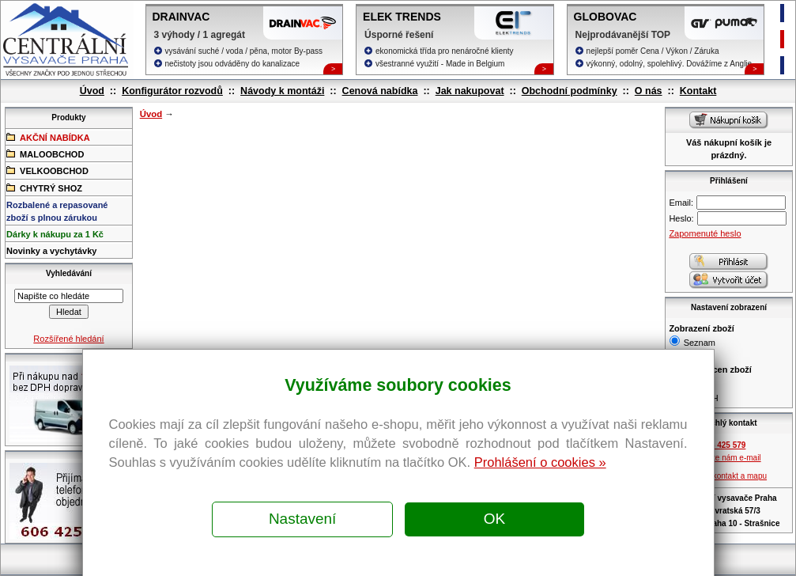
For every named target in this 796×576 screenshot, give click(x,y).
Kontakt (698, 91)
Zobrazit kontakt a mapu (724, 476)
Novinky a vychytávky (51, 251)
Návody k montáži (282, 91)
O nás (648, 91)
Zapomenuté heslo (705, 233)
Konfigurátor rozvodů (172, 91)
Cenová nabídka (380, 91)
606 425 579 (724, 445)
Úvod (92, 91)
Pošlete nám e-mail (727, 457)
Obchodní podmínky (569, 91)
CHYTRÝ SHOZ (44, 187)
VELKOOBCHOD (47, 170)
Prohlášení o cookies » (540, 462)
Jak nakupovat (470, 91)
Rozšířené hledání (68, 338)
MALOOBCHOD (45, 153)
